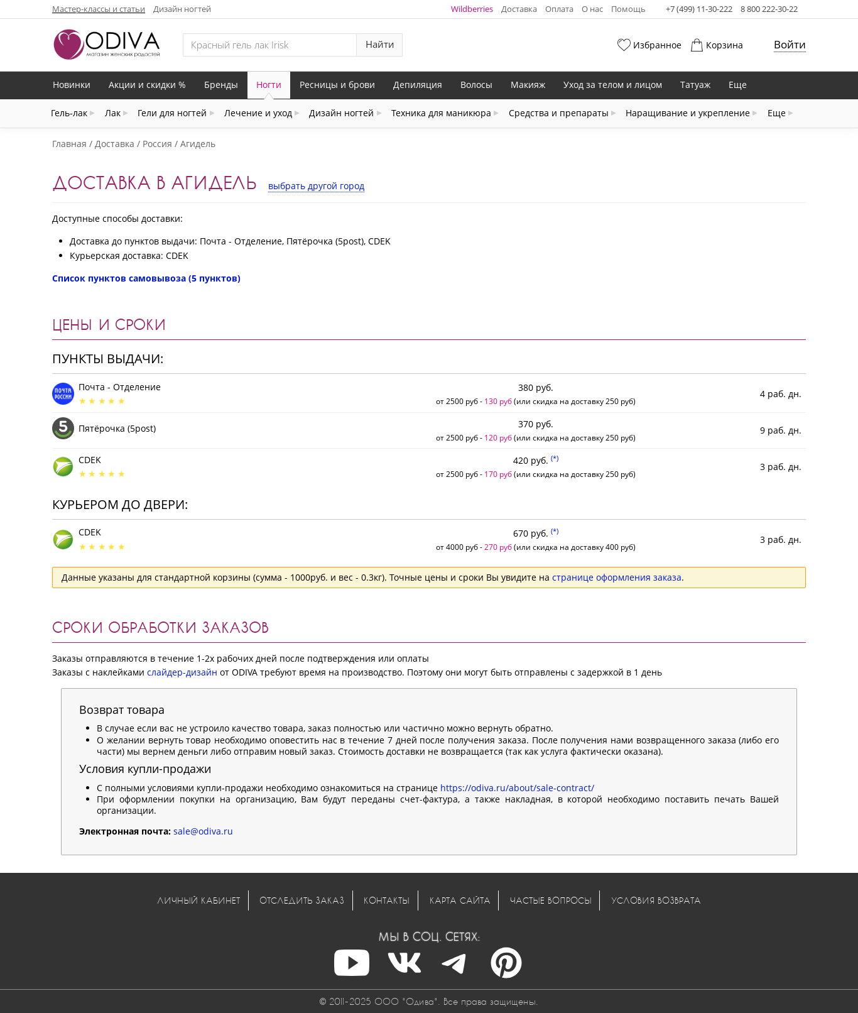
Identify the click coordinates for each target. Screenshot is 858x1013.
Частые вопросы (551, 900)
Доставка (519, 8)
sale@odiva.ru (203, 831)
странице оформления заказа (617, 577)
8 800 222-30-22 (769, 8)
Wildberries (472, 8)
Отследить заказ (301, 900)
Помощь (628, 8)
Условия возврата (656, 900)
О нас (592, 8)
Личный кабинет (198, 900)
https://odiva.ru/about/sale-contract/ (517, 788)
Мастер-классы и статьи (98, 8)
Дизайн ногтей (182, 8)
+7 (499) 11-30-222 (699, 8)
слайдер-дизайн (182, 672)
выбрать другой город (316, 186)
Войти (790, 44)
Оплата (559, 8)
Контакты (387, 900)
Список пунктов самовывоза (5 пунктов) (146, 278)
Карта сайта (460, 900)
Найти (380, 44)
